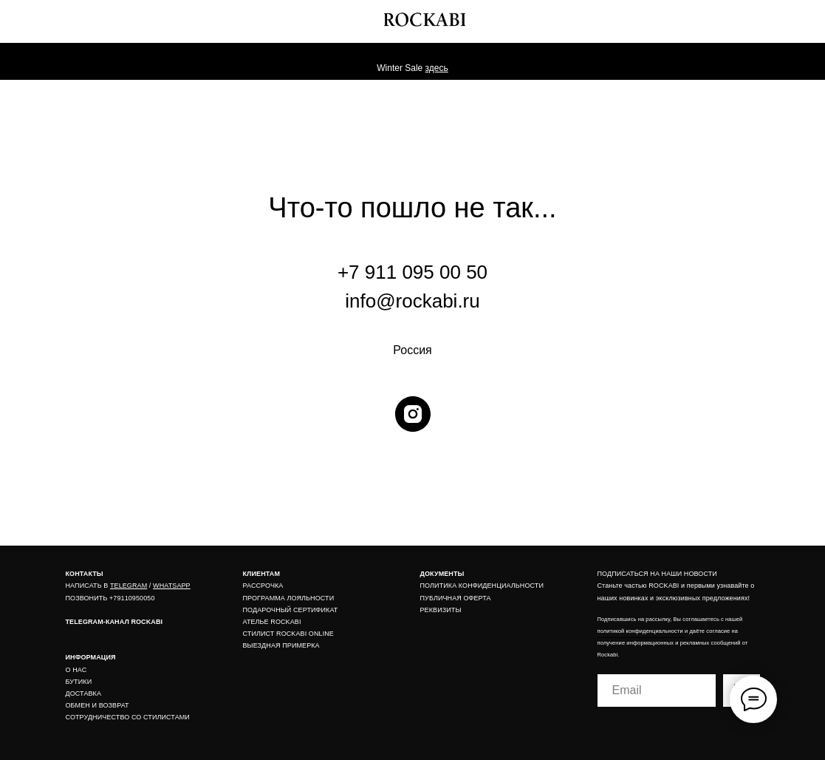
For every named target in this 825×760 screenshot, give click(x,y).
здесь (436, 68)
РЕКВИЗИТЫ (441, 610)
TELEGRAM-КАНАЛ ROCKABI (114, 621)
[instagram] (413, 414)
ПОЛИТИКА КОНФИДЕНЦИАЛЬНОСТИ (482, 585)
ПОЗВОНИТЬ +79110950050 (110, 598)
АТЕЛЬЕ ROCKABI (272, 621)
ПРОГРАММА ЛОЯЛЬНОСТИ (289, 598)
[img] (777, 17)
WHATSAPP (172, 585)
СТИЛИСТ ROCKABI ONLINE (288, 633)
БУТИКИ (79, 681)
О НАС (76, 670)
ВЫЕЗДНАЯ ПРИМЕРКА (281, 645)
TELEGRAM (128, 585)
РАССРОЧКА (263, 585)
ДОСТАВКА (84, 693)
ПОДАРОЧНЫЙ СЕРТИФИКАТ (290, 610)
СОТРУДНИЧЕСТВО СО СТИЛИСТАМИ (128, 717)
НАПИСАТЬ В (88, 585)
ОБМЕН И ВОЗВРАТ (97, 705)
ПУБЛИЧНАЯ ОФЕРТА (455, 598)
